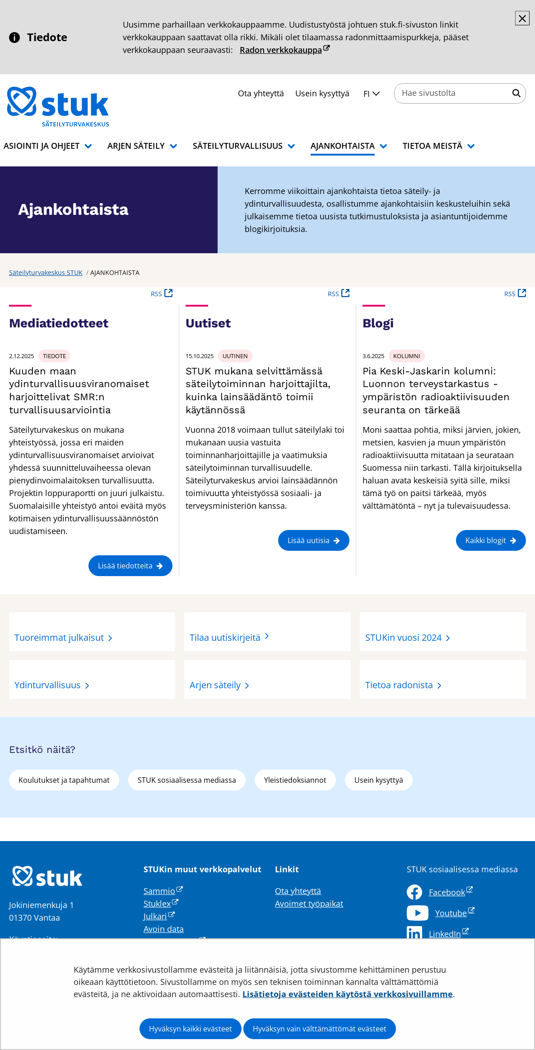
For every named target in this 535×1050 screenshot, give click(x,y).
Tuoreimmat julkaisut (59, 637)
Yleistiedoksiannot (295, 780)
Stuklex (161, 903)
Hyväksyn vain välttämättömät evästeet (319, 1029)
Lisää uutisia (314, 540)
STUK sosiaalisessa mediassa (187, 780)
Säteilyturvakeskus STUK (46, 272)
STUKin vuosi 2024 (403, 637)
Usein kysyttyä (322, 93)
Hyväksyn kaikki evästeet (190, 1029)
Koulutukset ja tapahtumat (64, 780)
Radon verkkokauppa (285, 49)
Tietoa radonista (399, 685)
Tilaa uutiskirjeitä (264, 637)
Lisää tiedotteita (130, 566)
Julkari (159, 916)
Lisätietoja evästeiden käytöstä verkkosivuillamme (347, 994)
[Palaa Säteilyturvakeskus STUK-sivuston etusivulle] (81, 106)
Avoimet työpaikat (309, 903)
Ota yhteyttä (261, 93)
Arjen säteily (215, 685)
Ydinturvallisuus (47, 685)
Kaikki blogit (490, 540)
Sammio (163, 890)
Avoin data (164, 928)
